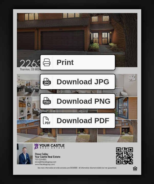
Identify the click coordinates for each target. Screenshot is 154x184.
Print (57, 62)
